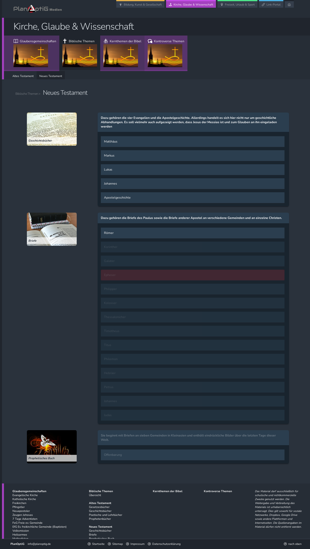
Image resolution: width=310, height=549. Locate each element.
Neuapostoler (21, 511)
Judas (108, 415)
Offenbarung (113, 455)
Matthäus (110, 141)
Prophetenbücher (100, 519)
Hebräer (110, 373)
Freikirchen (19, 503)
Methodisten (20, 539)
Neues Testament (50, 76)
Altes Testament (23, 76)
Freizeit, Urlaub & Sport (240, 5)
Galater (109, 261)
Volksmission (20, 531)
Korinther (110, 247)
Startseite (98, 544)
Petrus (108, 387)
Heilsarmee (19, 535)
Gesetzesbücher (99, 507)
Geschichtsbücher (100, 511)
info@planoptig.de (39, 544)
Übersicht (95, 495)
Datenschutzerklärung (166, 544)
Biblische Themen (79, 53)
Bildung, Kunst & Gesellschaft (143, 5)
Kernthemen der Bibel (122, 53)
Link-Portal (274, 5)
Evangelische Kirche (25, 495)
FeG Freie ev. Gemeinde (27, 523)
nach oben (294, 544)
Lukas (108, 169)
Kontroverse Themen (166, 53)
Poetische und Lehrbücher (105, 515)
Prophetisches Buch (101, 539)
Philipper (110, 289)
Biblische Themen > (28, 94)
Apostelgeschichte (117, 197)
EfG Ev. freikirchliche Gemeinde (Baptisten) (39, 527)
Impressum (137, 544)
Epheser (110, 275)
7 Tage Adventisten (24, 519)
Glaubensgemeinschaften (34, 53)
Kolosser (110, 303)
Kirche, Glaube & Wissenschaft (193, 5)
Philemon (111, 359)
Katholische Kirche (24, 499)
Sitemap (117, 544)
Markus (109, 155)
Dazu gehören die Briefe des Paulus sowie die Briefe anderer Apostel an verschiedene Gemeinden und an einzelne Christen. (191, 218)
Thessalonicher (115, 317)
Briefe (93, 535)
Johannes (110, 183)
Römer (109, 233)
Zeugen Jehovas (22, 515)
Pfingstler (18, 507)
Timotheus (111, 331)
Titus (107, 345)
